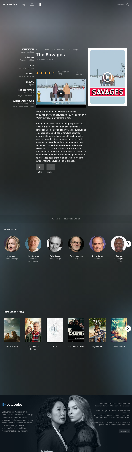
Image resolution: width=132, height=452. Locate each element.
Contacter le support (122, 406)
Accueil (39, 49)
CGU (120, 410)
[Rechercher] (127, 4)
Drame (62, 49)
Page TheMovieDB (26, 95)
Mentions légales (102, 410)
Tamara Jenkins (27, 52)
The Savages (73, 49)
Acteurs (56, 219)
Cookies (114, 410)
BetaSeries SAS (99, 415)
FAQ (111, 406)
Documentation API (102, 406)
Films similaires (72, 219)
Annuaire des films (123, 404)
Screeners (118, 415)
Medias (109, 415)
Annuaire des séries (107, 404)
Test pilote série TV (102, 417)
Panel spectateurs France (120, 417)
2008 (54, 49)
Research (126, 415)
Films (47, 49)
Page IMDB (29, 93)
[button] (12, 249)
